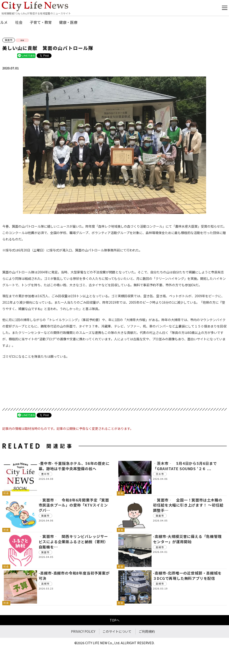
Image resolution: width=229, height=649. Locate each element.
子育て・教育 (41, 22)
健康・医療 (68, 22)
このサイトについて (117, 631)
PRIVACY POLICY (83, 631)
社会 (18, 22)
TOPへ (115, 620)
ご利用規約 (147, 631)
